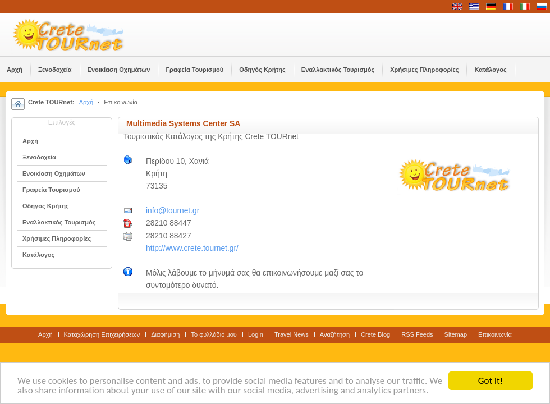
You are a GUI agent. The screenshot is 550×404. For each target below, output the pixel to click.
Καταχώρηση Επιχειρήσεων (102, 334)
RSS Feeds (417, 334)
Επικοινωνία (495, 334)
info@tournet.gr (172, 210)
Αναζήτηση (335, 334)
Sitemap (455, 334)
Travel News (291, 334)
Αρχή (86, 102)
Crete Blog (375, 334)
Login (255, 334)
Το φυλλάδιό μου (213, 334)
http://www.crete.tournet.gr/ (192, 248)
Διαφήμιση (165, 334)
